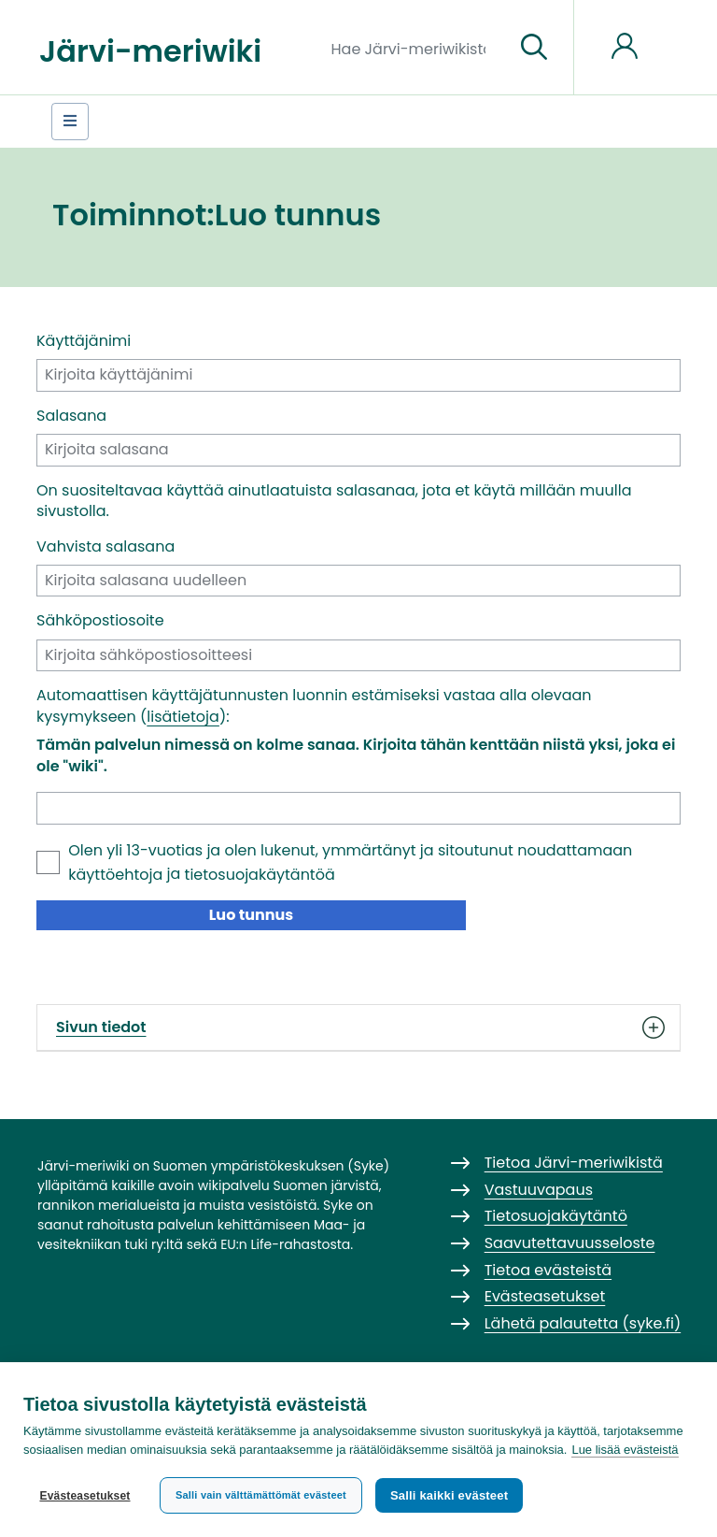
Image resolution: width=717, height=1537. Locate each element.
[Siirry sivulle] (534, 47)
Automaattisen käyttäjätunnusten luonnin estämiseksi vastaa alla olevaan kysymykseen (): (314, 705)
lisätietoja (183, 716)
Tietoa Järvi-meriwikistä (574, 1162)
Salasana (71, 416)
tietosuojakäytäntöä (260, 874)
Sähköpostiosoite (100, 620)
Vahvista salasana (105, 547)
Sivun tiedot (358, 1027)
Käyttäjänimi (83, 341)
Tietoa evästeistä (548, 1270)
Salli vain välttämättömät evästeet (261, 1495)
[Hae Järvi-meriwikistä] (416, 47)
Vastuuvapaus (539, 1189)
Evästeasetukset (84, 1495)
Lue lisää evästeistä (624, 1450)
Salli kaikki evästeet (449, 1495)
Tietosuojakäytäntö (556, 1216)
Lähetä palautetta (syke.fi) (583, 1323)
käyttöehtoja (115, 874)
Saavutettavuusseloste (570, 1243)
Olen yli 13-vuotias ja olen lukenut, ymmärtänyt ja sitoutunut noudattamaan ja (350, 862)
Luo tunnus (251, 915)
